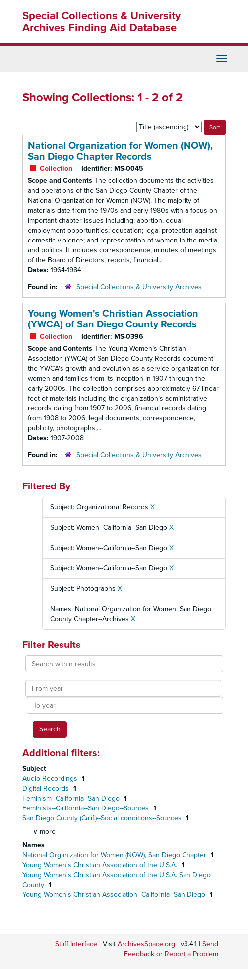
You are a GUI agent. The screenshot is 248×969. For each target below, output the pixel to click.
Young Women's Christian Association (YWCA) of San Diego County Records (113, 319)
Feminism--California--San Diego (72, 798)
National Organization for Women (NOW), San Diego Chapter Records (120, 151)
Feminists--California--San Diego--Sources (86, 808)
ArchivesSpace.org (146, 944)
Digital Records (46, 788)
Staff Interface (76, 944)
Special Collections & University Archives (139, 287)
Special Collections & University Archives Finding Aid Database (101, 21)
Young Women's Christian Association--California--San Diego (114, 894)
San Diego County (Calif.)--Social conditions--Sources (103, 818)
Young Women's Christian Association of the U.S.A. (100, 865)
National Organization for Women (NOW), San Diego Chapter (115, 855)
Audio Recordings (50, 778)
